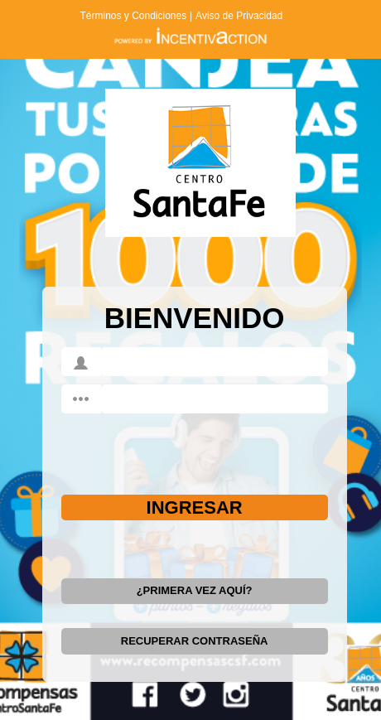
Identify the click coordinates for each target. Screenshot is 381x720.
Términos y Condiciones (133, 16)
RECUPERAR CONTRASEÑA (194, 641)
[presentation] (162, 447)
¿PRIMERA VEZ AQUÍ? (195, 590)
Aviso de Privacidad (238, 16)
